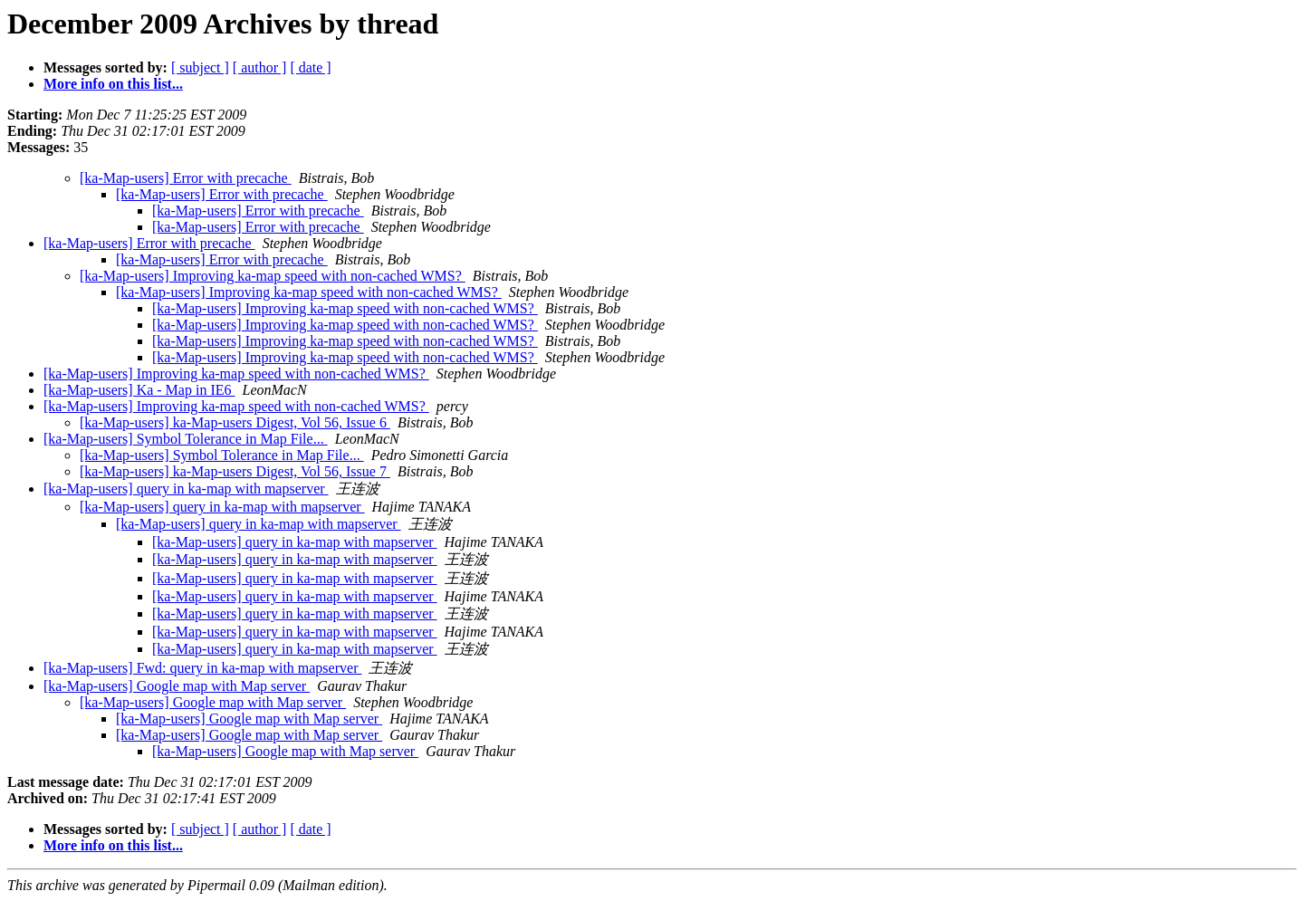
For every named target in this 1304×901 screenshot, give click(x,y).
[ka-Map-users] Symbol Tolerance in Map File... (185, 438)
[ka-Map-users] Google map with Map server (176, 686)
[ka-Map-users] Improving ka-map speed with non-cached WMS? (272, 275)
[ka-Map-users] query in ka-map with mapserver (186, 488)
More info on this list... (113, 83)
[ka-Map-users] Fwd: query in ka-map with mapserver (202, 668)
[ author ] (260, 67)
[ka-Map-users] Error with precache (186, 178)
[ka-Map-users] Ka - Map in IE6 (139, 390)
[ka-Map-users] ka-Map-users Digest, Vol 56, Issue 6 (235, 422)
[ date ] (310, 67)
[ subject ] (200, 67)
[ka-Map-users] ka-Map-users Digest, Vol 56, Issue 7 (235, 471)
